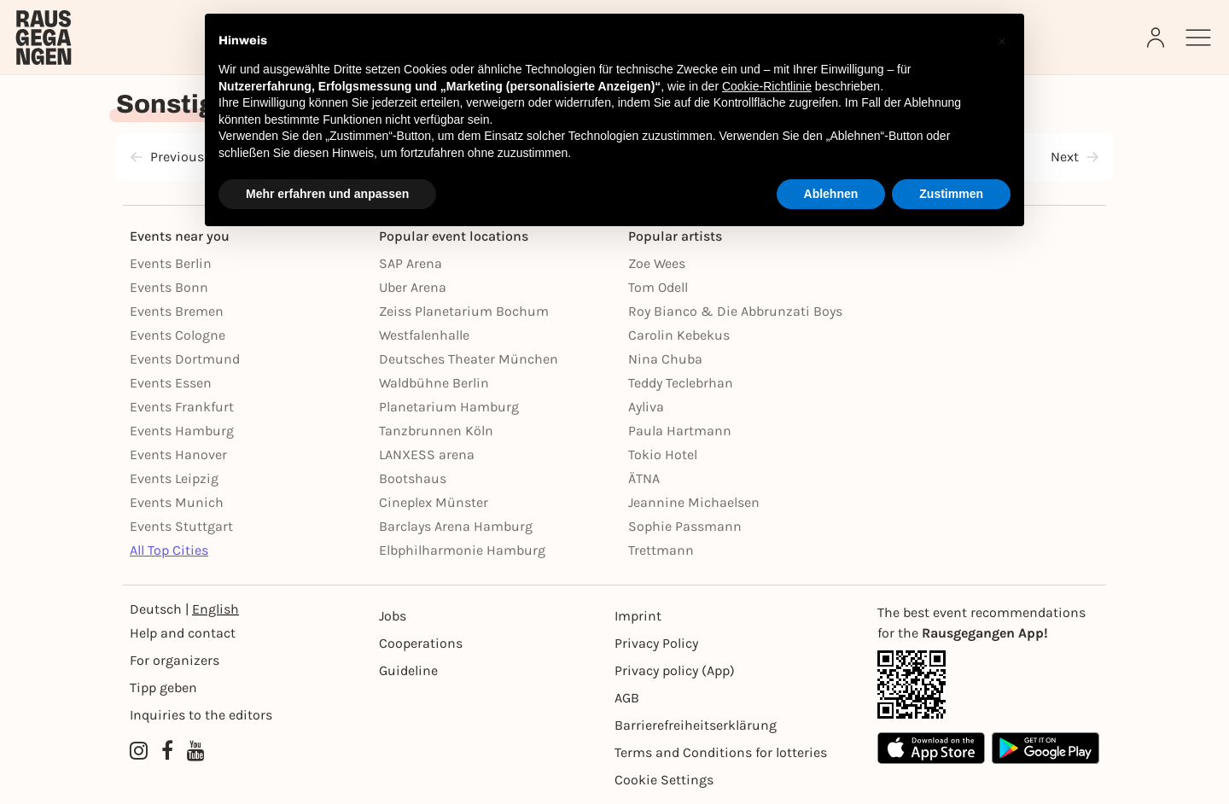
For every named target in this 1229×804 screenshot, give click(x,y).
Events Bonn (169, 287)
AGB (626, 698)
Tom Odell (658, 287)
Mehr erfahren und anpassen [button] (327, 194)
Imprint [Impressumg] (637, 616)
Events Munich (177, 502)
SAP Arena (410, 263)
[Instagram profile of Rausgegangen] (139, 751)
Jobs (392, 616)
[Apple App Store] (931, 748)
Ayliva (646, 407)
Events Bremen (177, 311)
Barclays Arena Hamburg (456, 526)
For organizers (174, 660)
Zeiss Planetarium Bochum (464, 311)
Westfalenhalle (424, 335)
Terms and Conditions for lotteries (720, 752)
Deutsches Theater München (468, 359)
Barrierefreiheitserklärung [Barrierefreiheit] (695, 725)
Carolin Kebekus (679, 335)
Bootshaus (412, 478)
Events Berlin (171, 263)
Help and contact (183, 633)
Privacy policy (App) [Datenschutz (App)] (674, 670)
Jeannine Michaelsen (694, 502)
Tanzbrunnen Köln (436, 430)
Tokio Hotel (662, 454)
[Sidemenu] (1198, 37)
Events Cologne (177, 335)
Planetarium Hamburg (449, 407)
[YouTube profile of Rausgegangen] (196, 751)
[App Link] (988, 684)
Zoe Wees (656, 263)
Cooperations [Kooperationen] (421, 643)
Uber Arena (412, 287)
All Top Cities (169, 550)
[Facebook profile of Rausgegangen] (167, 751)
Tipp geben (163, 687)
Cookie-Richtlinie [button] (767, 86)
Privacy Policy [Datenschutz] (656, 643)
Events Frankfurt (182, 407)
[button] (1002, 41)
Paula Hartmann (679, 430)
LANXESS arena (427, 454)
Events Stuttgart (181, 526)
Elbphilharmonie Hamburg (462, 550)
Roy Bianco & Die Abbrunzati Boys (735, 311)
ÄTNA (644, 478)
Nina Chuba (665, 359)
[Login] (1157, 37)
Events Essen (171, 383)
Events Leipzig (174, 478)
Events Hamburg (182, 430)
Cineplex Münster (433, 502)
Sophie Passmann (685, 526)
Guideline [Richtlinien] (408, 670)
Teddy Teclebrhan (680, 383)
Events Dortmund (185, 359)
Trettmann (661, 550)
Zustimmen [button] (951, 194)
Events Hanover (178, 454)
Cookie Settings (664, 780)
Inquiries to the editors (201, 715)
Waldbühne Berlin (434, 383)
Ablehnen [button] (831, 194)
